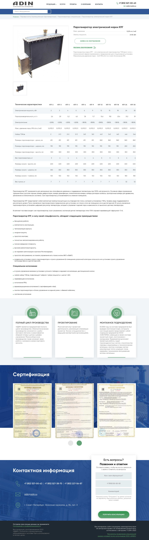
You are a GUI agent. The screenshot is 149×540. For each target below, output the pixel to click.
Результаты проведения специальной (121, 534)
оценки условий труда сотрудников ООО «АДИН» (117, 536)
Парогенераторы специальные (69, 16)
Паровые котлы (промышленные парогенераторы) (38, 16)
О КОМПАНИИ (86, 4)
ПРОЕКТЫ (73, 4)
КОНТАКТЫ (99, 4)
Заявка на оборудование (89, 41)
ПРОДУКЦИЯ (50, 4)
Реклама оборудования (82, 47)
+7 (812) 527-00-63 (127, 3)
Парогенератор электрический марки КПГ (97, 16)
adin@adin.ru (131, 6)
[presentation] (70, 443)
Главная (16, 17)
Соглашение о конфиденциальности (27, 526)
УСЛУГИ (62, 4)
